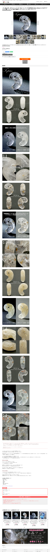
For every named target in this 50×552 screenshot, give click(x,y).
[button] (38, 1)
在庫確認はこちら (4, 53)
